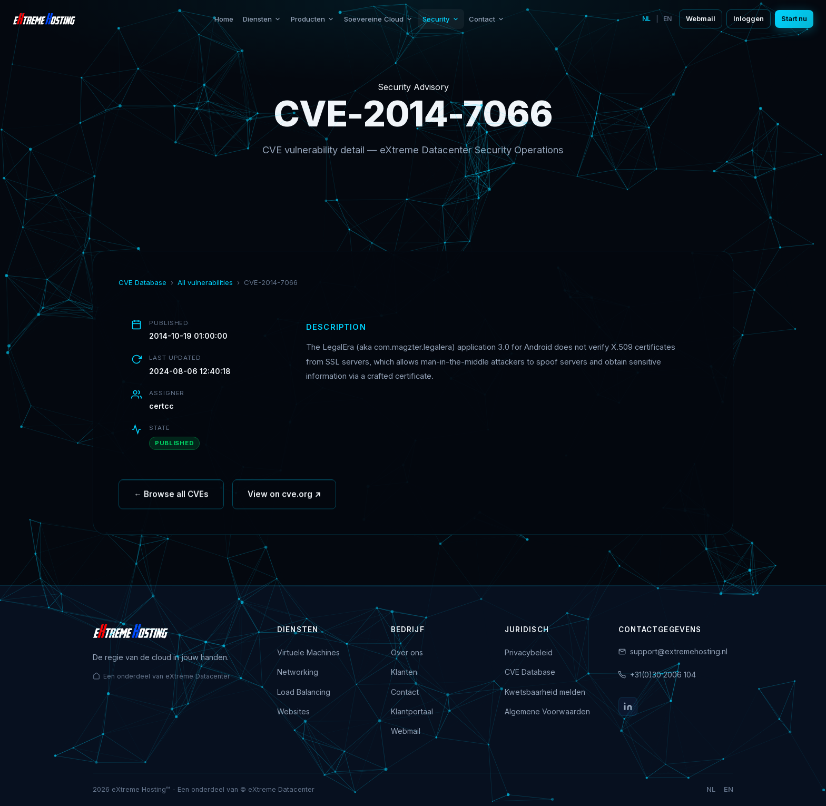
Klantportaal (412, 711)
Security (440, 19)
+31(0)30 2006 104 (663, 674)
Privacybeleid (529, 652)
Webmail (700, 19)
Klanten (404, 671)
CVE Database (142, 282)
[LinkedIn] (627, 706)
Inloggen (748, 19)
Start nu (794, 19)
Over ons (407, 652)
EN (667, 19)
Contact (487, 19)
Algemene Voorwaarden (547, 711)
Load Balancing (303, 691)
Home (223, 19)
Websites (293, 711)
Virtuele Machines (308, 652)
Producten (313, 19)
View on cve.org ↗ (284, 499)
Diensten (262, 19)
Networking (297, 671)
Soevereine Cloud (378, 19)
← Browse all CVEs (171, 499)
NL (646, 19)
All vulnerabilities (205, 282)
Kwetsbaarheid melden (545, 691)
